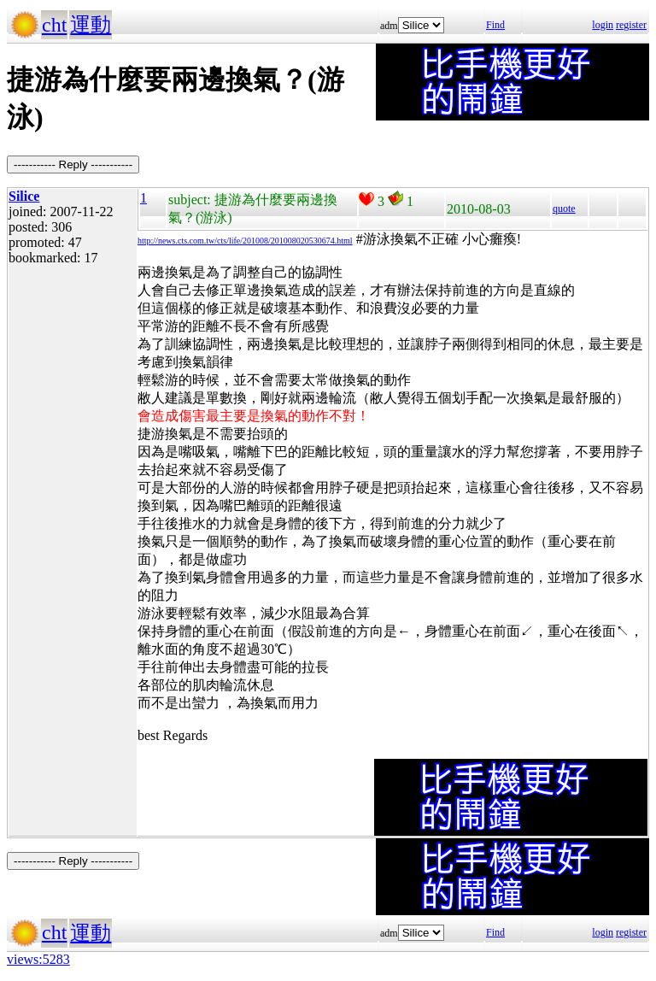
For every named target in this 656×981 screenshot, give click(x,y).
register (631, 25)
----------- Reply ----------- (73, 164)
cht (54, 25)
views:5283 (38, 959)
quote (564, 208)
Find (495, 25)
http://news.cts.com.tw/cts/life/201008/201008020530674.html (245, 240)
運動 (90, 25)
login (602, 25)
